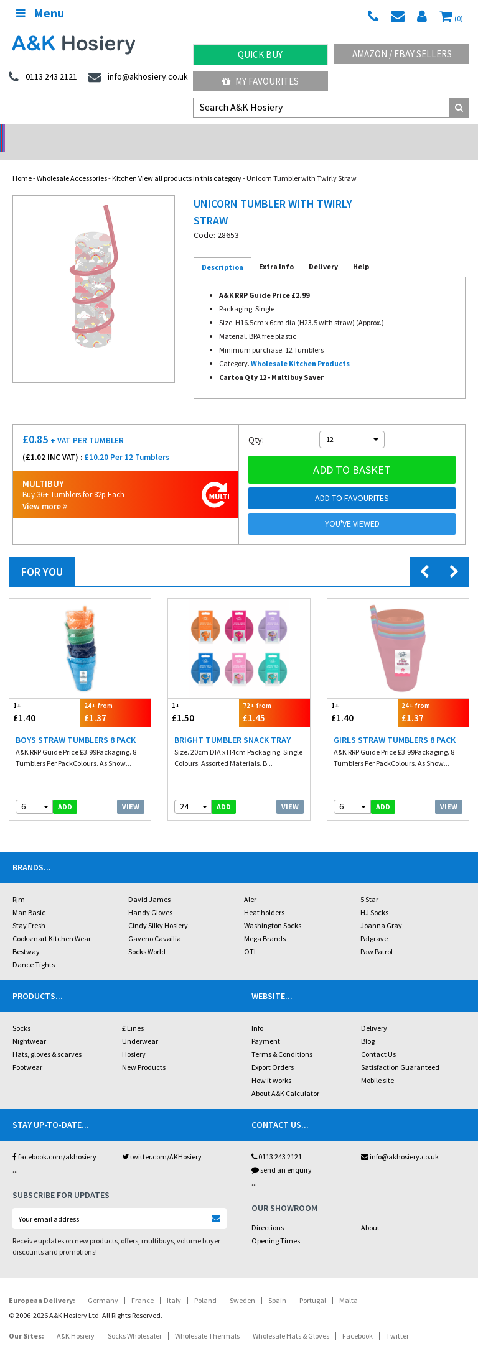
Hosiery (134, 1038)
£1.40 (45, 695)
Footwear (27, 1051)
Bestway (26, 935)
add (65, 790)
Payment (265, 1025)
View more (44, 490)
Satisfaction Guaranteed (400, 1051)
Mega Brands (265, 922)
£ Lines (133, 1011)
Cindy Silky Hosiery (158, 909)
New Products (144, 1051)
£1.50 (203, 695)
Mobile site (377, 1064)
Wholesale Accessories (72, 162)
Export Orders (272, 1051)
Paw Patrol (376, 935)
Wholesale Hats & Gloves (291, 1319)
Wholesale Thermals (207, 1319)
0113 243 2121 (276, 1140)
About (370, 1211)
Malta (348, 1284)
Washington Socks (272, 909)
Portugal (312, 1284)
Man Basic (28, 896)
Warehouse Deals (299, 134)
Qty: (256, 423)
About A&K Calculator (285, 1077)
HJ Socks (374, 896)
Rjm (18, 883)
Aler (250, 883)
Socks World (147, 935)
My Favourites (260, 81)
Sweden (242, 1284)
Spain (277, 1284)
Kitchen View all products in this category (176, 162)
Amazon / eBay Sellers (402, 54)
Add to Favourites (352, 481)
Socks (21, 1011)
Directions (267, 1211)
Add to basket (352, 453)
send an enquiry (281, 1153)
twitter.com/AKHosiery (162, 1140)
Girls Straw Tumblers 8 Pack (395, 723)
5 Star (369, 883)
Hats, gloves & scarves (47, 1038)
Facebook (357, 1319)
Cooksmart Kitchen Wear (51, 922)
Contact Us (378, 1038)
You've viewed (352, 507)
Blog (368, 1025)
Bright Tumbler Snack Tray (232, 723)
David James (149, 883)
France (142, 1284)
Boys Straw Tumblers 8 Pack (76, 723)
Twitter (397, 1319)
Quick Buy (260, 54)
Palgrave (374, 922)
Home (22, 162)
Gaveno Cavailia (154, 922)
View (130, 790)
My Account (179, 134)
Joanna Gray (381, 909)
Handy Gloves (150, 896)
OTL (251, 935)
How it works (271, 1064)
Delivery (374, 1011)
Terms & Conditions (281, 1038)
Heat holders (264, 896)
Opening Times (275, 1224)
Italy (174, 1284)
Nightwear (29, 1025)
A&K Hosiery (76, 1319)
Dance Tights (33, 948)
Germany (103, 1284)
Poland (205, 1284)
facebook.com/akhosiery (54, 1140)
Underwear (140, 1025)
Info (257, 1011)
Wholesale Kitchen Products (300, 347)
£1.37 (116, 695)
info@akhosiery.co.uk (400, 1140)
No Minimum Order (60, 134)
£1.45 (274, 695)
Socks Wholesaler (135, 1319)
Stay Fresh (28, 909)
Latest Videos (418, 134)
